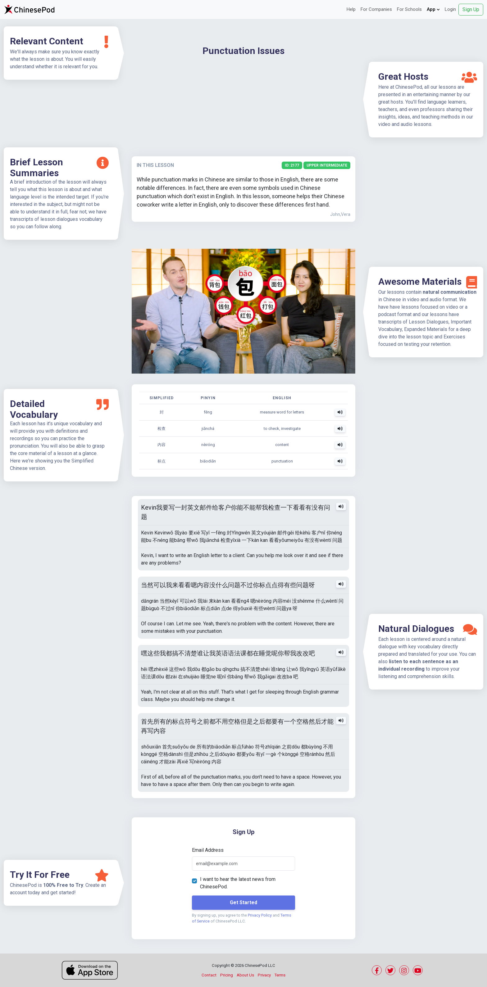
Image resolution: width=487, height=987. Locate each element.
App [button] (433, 9)
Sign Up (470, 9)
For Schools (409, 9)
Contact (209, 975)
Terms (280, 975)
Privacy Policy (260, 915)
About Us (245, 975)
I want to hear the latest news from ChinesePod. (237, 883)
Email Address (208, 850)
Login (450, 9)
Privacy (264, 975)
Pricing (226, 975)
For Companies (376, 9)
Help (351, 9)
